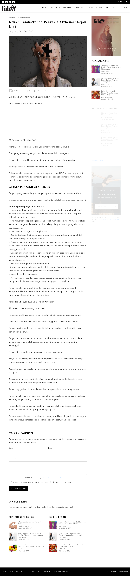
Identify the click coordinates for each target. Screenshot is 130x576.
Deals (116, 8)
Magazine (14, 571)
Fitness (45, 8)
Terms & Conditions (29, 442)
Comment (12, 459)
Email (50, 448)
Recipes (99, 8)
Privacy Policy (47, 478)
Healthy (12, 18)
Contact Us (35, 571)
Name (11, 448)
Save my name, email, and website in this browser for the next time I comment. (41, 482)
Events (124, 8)
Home (5, 571)
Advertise (120, 2)
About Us (24, 571)
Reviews (89, 8)
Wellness (67, 8)
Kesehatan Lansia (23, 18)
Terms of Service (60, 478)
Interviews (79, 8)
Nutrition (55, 8)
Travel (108, 8)
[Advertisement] (48, 123)
